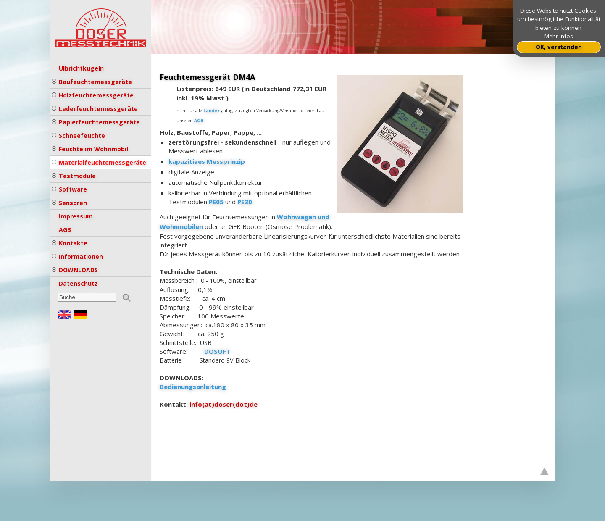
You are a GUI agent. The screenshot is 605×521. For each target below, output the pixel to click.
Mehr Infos (558, 36)
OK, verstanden (559, 47)
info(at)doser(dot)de (223, 404)
